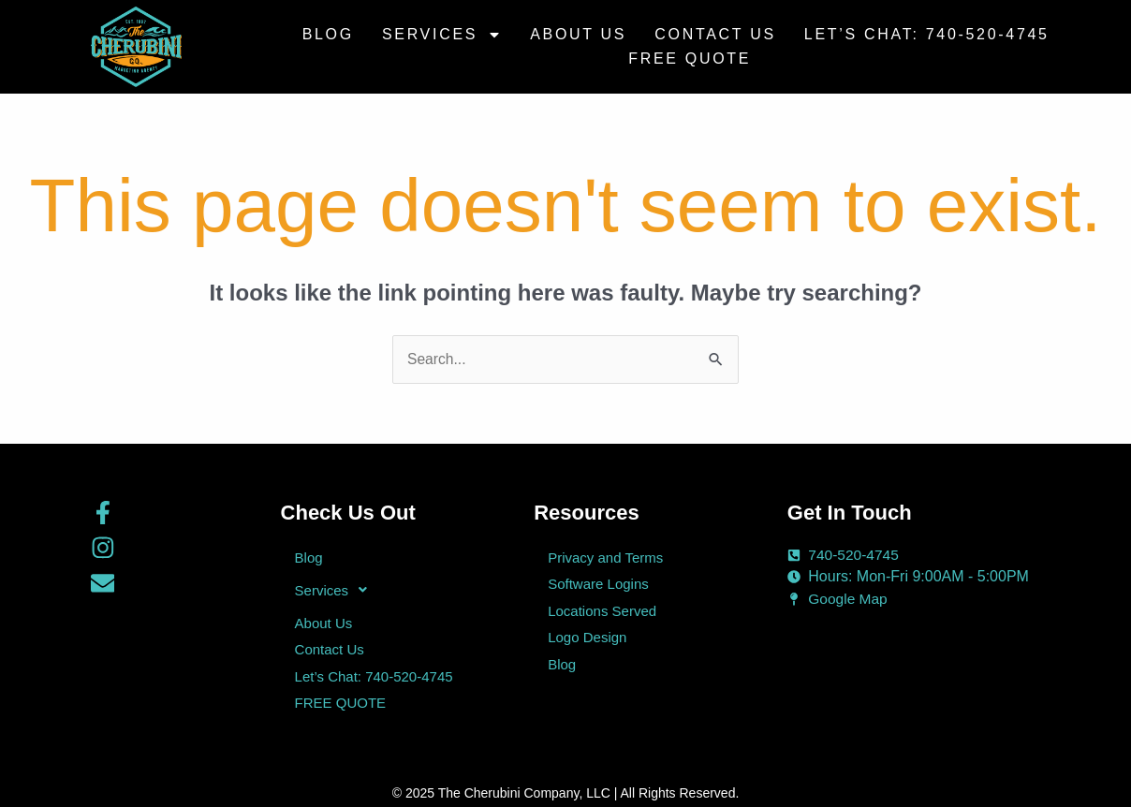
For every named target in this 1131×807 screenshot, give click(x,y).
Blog (328, 34)
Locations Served (602, 608)
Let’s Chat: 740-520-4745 (927, 34)
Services (442, 34)
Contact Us (715, 34)
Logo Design (587, 633)
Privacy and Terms (605, 557)
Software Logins (598, 583)
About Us (578, 34)
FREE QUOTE (689, 58)
